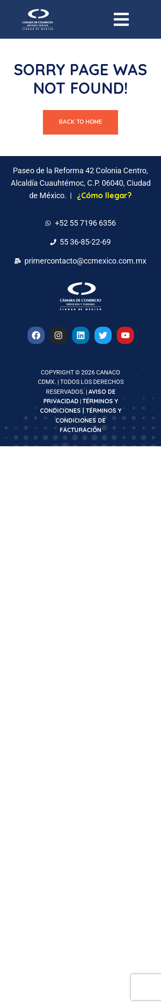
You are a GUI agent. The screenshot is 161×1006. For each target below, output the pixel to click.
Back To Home (80, 122)
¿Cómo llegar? (104, 195)
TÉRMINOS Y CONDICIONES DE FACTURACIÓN (88, 420)
